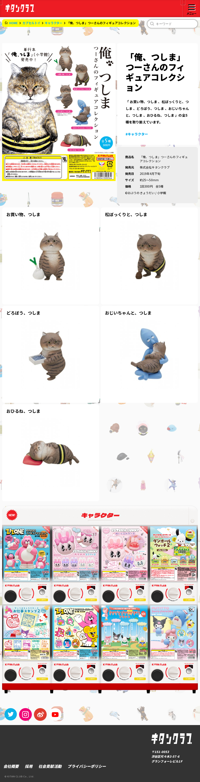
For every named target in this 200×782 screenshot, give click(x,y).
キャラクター (54, 23)
